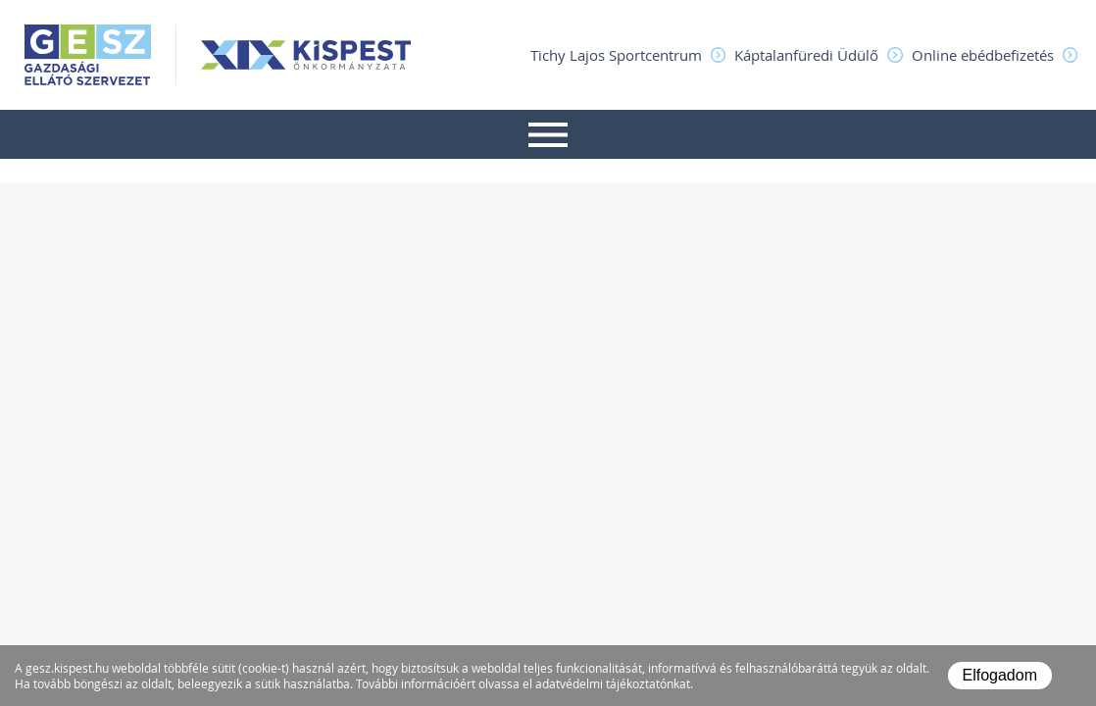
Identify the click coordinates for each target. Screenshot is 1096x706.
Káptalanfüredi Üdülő (806, 55)
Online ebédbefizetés (983, 55)
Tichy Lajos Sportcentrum (616, 55)
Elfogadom (1000, 675)
